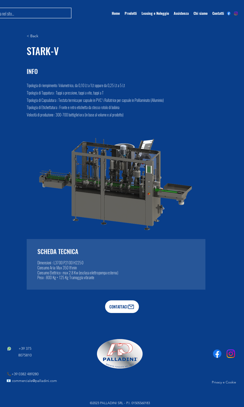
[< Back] (42, 36)
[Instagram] (236, 13)
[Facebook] (217, 353)
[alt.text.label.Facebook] (228, 13)
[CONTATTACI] (122, 306)
